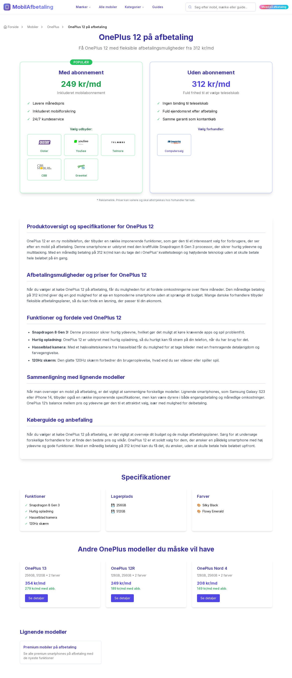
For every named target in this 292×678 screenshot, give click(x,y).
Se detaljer (36, 598)
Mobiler (32, 27)
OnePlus (53, 27)
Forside (13, 27)
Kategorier (134, 7)
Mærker (83, 7)
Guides (157, 7)
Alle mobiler (108, 7)
